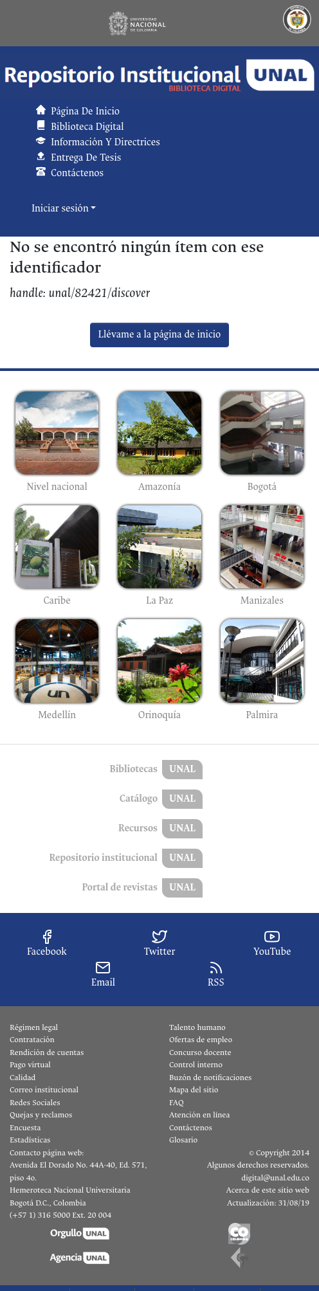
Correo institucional (44, 1090)
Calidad (22, 1077)
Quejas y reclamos (41, 1115)
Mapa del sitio (193, 1090)
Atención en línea (199, 1115)
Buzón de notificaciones (210, 1077)
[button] (159, 75)
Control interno (196, 1065)
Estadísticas (30, 1140)
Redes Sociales (35, 1102)
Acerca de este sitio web (267, 1190)
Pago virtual (30, 1065)
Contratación (32, 1039)
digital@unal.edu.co (275, 1178)
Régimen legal (34, 1027)
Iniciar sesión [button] (61, 209)
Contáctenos (190, 1128)
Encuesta (25, 1128)
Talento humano (197, 1027)
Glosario (183, 1140)
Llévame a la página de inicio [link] (159, 335)
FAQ (176, 1102)
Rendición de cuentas (47, 1052)
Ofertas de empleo (200, 1039)
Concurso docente (200, 1052)
